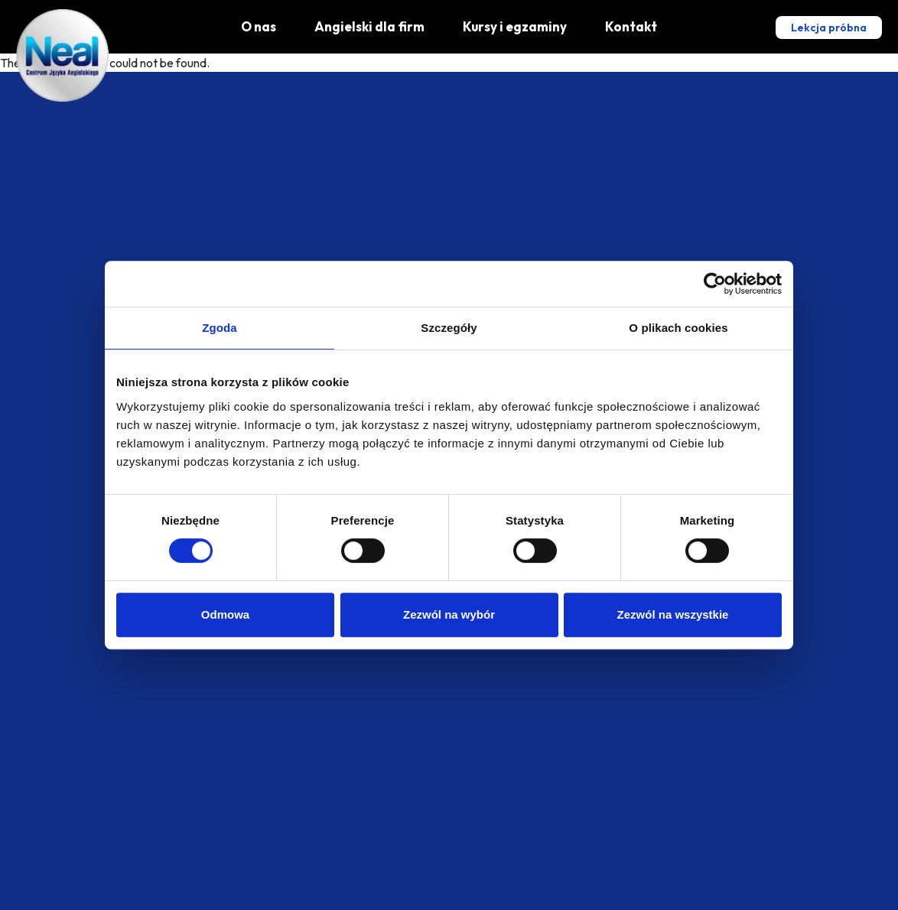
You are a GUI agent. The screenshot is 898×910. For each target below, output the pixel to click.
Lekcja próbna (829, 27)
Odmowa (225, 614)
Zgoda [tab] (219, 327)
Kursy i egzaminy (515, 26)
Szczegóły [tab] (449, 327)
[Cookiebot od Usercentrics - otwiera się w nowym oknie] (715, 283)
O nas (258, 26)
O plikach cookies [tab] (678, 327)
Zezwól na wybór (449, 614)
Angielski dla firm (369, 26)
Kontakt (631, 26)
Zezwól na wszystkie (673, 614)
